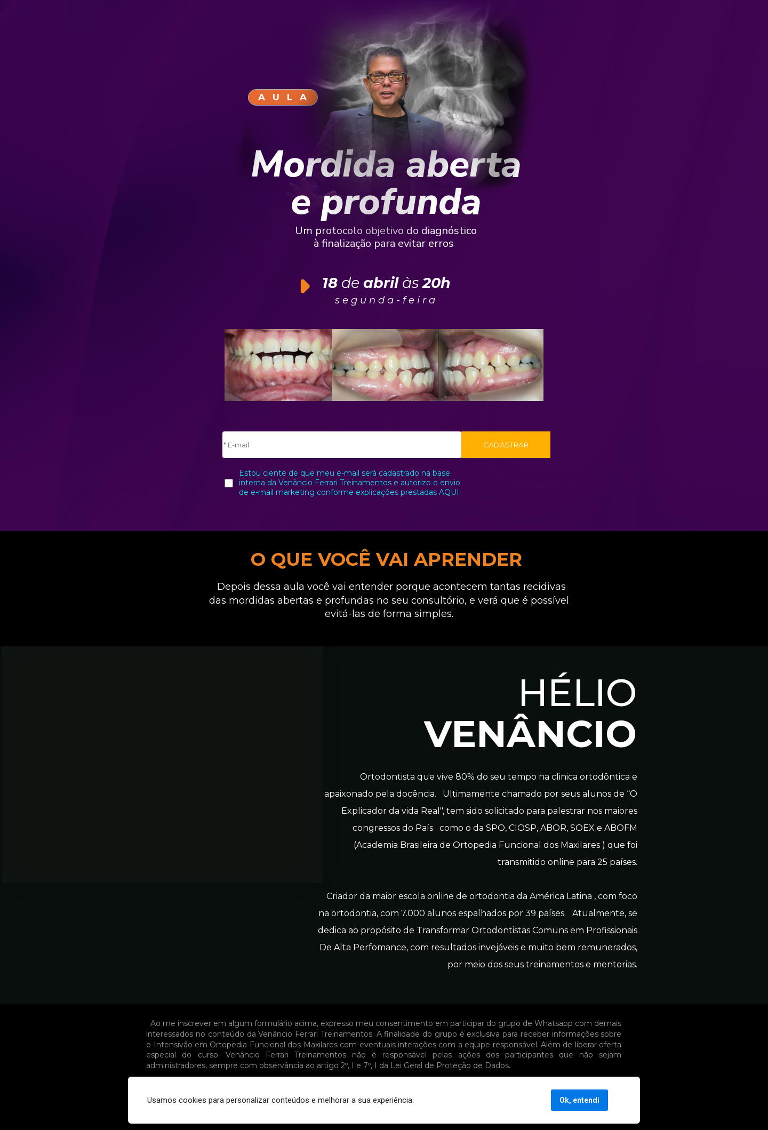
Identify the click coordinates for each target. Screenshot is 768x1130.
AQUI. (449, 492)
